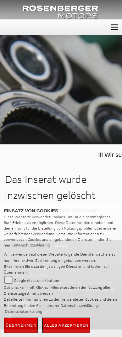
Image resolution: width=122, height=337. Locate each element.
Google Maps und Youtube (36, 280)
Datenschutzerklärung (31, 245)
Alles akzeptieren (66, 325)
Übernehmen (21, 325)
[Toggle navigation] (114, 27)
